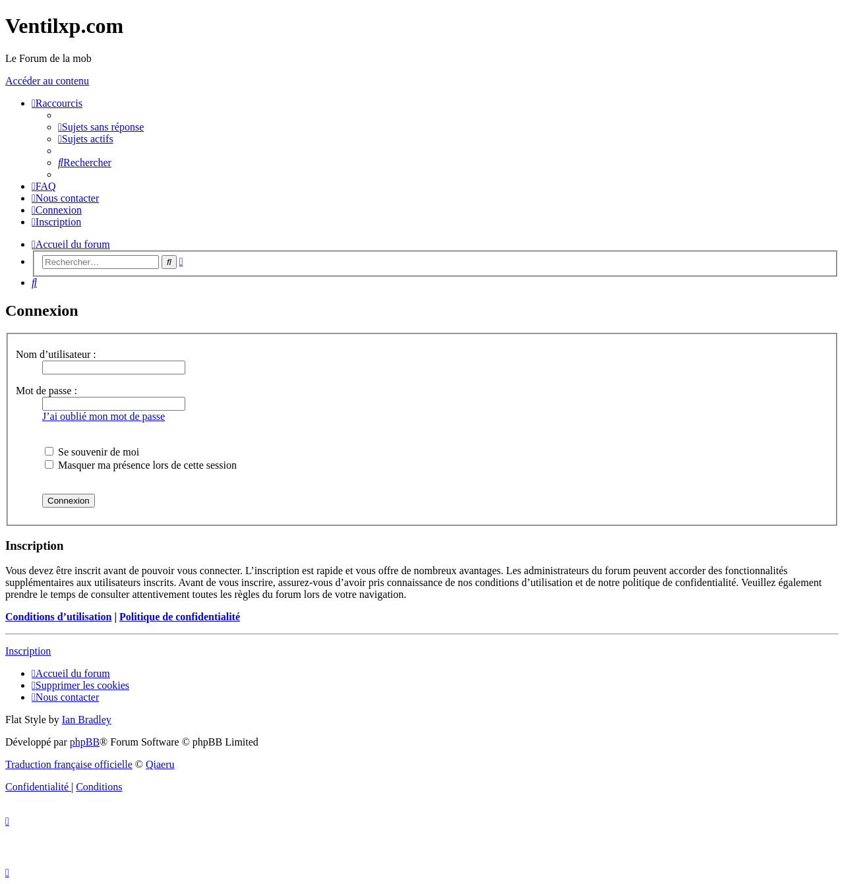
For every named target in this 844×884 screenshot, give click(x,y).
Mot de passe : (46, 390)
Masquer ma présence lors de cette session (141, 465)
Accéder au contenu (47, 80)
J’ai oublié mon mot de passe (103, 416)
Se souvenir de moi (92, 451)
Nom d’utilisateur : (56, 354)
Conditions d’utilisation (58, 616)
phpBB (85, 742)
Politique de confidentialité (179, 616)
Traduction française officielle (69, 764)
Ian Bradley (86, 719)
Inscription (28, 651)
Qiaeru (160, 764)
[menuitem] (101, 127)
